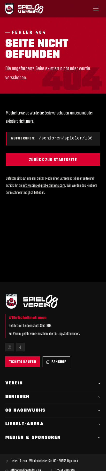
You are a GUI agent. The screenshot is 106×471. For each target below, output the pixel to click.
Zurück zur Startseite (53, 160)
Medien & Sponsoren (53, 437)
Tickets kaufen (22, 362)
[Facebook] (20, 347)
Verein (53, 383)
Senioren (53, 397)
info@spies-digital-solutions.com (44, 186)
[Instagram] (9, 347)
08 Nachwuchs (53, 410)
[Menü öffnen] (96, 8)
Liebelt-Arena (53, 424)
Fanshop (56, 362)
